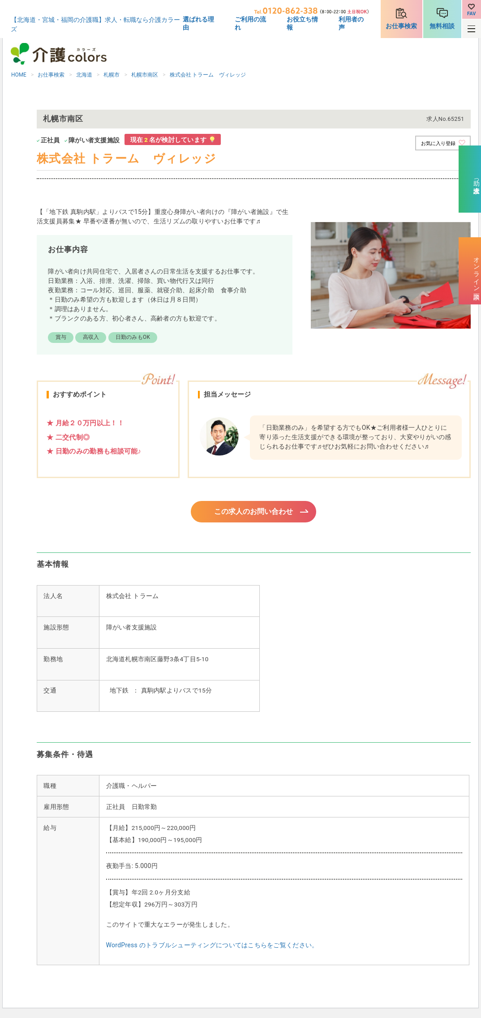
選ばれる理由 (198, 23)
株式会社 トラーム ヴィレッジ (208, 75)
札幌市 (111, 75)
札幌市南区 (144, 75)
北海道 (84, 75)
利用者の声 (351, 23)
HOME (18, 75)
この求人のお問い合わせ (254, 512)
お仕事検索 (401, 26)
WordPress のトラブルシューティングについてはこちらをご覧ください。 (212, 946)
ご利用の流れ (250, 23)
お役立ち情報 (302, 23)
